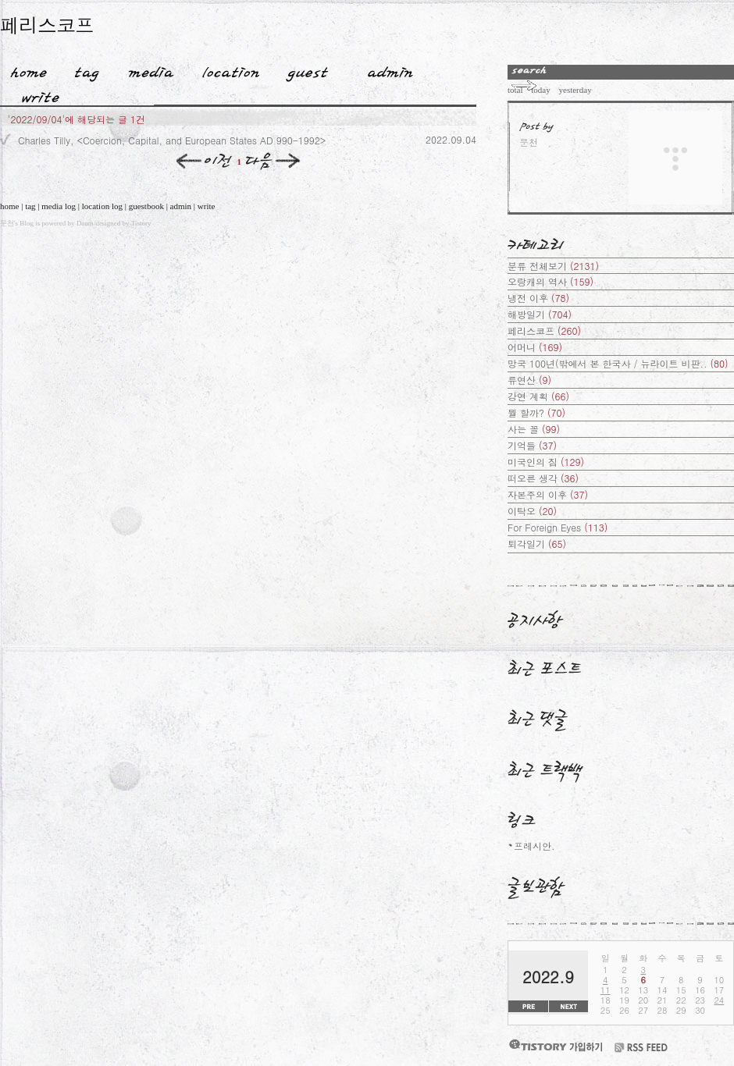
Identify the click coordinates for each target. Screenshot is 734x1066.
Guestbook (302, 69)
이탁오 (532, 510)
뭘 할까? (536, 412)
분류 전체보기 (553, 265)
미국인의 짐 (546, 461)
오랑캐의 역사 (550, 281)
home (9, 206)
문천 (7, 223)
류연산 (529, 379)
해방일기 (540, 314)
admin (181, 206)
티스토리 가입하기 (555, 1045)
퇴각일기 (537, 543)
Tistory (141, 223)
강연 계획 (538, 396)
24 (719, 1000)
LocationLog (225, 69)
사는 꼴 (534, 428)
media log (58, 206)
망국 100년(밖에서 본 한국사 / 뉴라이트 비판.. (618, 363)
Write (40, 94)
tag (30, 206)
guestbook (146, 206)
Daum (85, 223)
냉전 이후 (538, 297)
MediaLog (145, 69)
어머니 (535, 347)
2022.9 (548, 976)
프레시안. (534, 845)
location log (102, 206)
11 (605, 990)
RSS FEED (641, 1048)
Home (23, 69)
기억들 (532, 445)
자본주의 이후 (548, 494)
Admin (390, 69)
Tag (81, 69)
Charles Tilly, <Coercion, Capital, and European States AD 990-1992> (172, 140)
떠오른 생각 (543, 478)
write (207, 206)
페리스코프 (47, 24)
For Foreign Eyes (558, 527)
